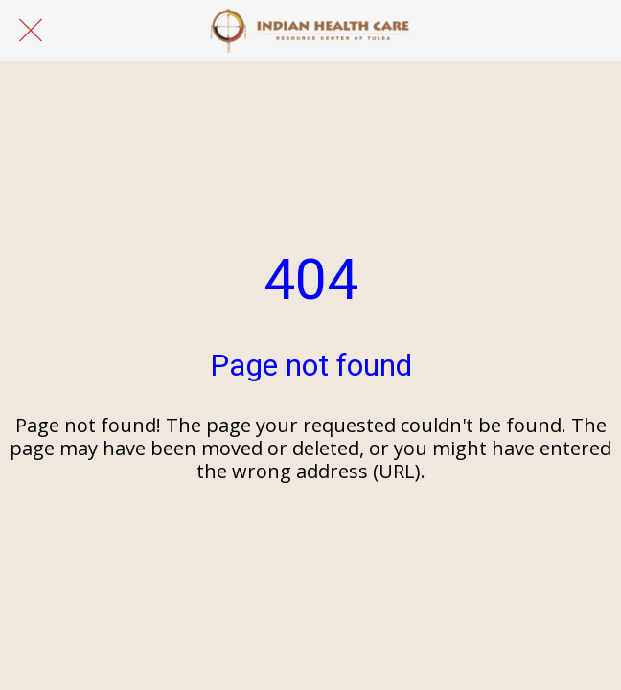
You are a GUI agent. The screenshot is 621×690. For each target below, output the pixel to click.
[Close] (30, 30)
